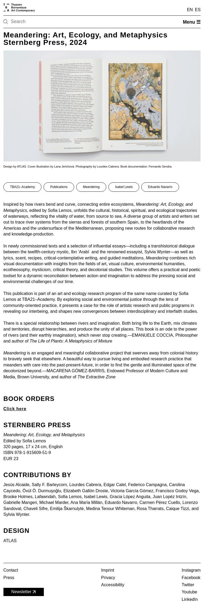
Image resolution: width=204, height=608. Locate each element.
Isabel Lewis (124, 187)
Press (8, 577)
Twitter (188, 585)
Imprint (107, 570)
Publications (58, 187)
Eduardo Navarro (160, 187)
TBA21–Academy (22, 187)
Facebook (191, 577)
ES (198, 9)
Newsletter (24, 592)
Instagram (191, 570)
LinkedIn (190, 599)
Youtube (189, 592)
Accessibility (112, 585)
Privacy (108, 577)
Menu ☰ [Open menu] (192, 22)
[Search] (23, 22)
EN (190, 9)
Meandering (91, 187)
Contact (10, 570)
